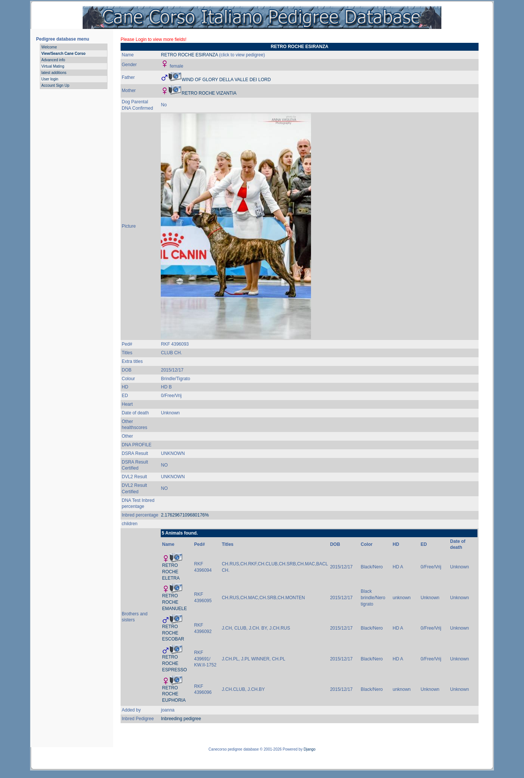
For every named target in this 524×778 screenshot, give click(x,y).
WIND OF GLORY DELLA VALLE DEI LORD (225, 79)
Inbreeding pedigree (181, 718)
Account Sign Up (55, 85)
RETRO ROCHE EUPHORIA (174, 694)
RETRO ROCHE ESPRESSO (174, 663)
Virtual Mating (52, 66)
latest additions (53, 73)
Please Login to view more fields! (153, 39)
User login (49, 79)
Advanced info (53, 60)
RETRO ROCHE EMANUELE (174, 602)
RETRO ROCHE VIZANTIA (208, 93)
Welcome (49, 47)
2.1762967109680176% (184, 515)
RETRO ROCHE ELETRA (171, 572)
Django (310, 749)
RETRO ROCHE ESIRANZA (189, 54)
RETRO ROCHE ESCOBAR (173, 633)
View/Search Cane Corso (63, 53)
